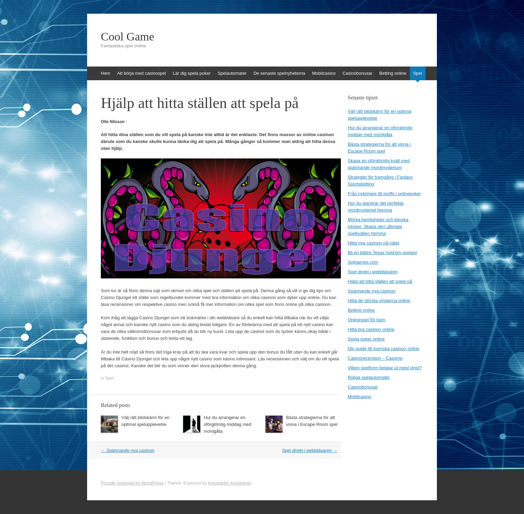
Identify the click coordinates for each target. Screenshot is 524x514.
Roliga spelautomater (369, 377)
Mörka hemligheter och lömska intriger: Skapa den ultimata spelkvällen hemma (378, 226)
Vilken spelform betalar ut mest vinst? (385, 367)
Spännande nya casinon (127, 450)
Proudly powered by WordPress (132, 483)
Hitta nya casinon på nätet (373, 243)
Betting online (392, 73)
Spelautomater (232, 73)
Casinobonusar (357, 73)
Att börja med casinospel (141, 73)
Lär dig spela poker (192, 73)
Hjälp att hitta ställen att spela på (380, 281)
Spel (417, 73)
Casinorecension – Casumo (375, 358)
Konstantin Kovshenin (229, 483)
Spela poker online (366, 339)
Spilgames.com (363, 262)
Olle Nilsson (112, 121)
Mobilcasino (324, 73)
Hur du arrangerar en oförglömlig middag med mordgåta (227, 424)
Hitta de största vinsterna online (379, 300)
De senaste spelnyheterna (279, 73)
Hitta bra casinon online (371, 329)
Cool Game (127, 37)
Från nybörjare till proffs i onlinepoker (384, 193)
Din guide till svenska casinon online (383, 348)
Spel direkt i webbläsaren (309, 450)
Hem (105, 73)
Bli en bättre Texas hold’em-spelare (382, 252)
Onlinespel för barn (366, 319)
